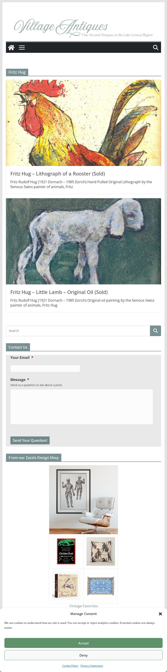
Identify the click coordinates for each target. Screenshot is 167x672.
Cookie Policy (70, 666)
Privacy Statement (92, 666)
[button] (160, 614)
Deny (83, 655)
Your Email (21, 357)
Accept (83, 643)
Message (19, 379)
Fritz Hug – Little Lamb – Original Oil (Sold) (59, 292)
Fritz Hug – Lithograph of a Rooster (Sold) (57, 173)
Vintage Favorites (83, 605)
